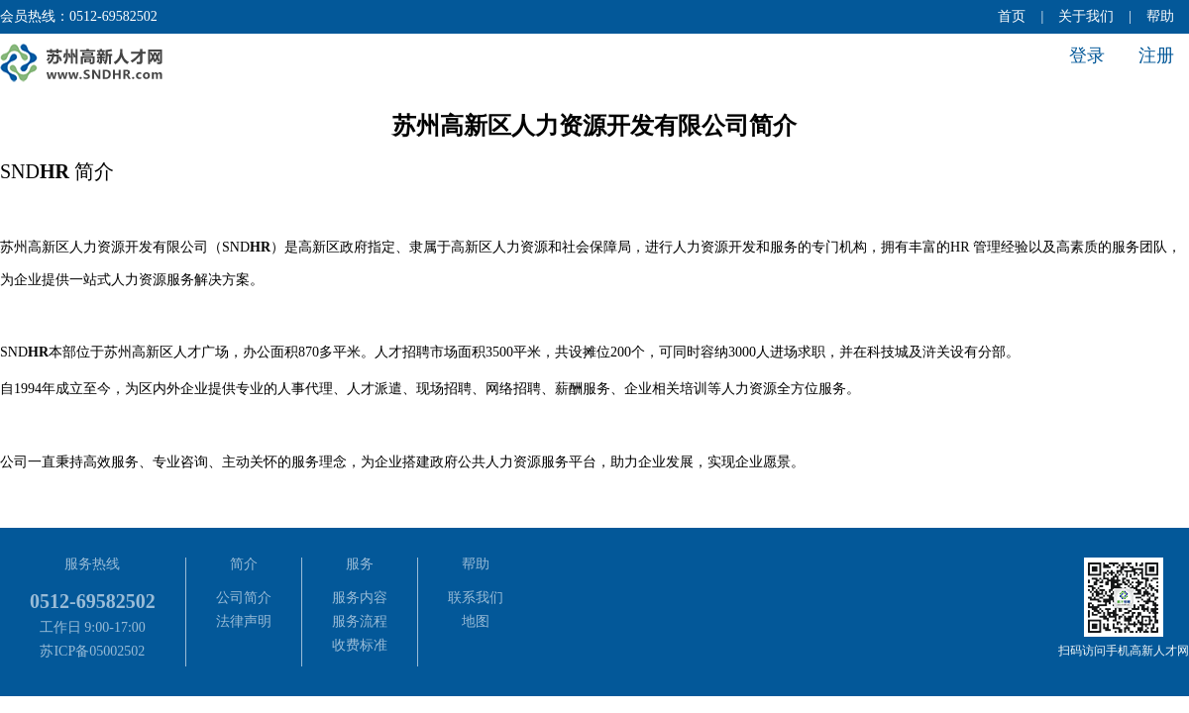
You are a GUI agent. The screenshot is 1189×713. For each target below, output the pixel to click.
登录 (1087, 55)
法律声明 (243, 621)
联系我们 (475, 597)
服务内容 (359, 597)
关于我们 (1086, 16)
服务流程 (359, 621)
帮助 (1160, 16)
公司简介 (243, 597)
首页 (1012, 16)
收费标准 (359, 645)
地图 (475, 621)
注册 (1156, 55)
